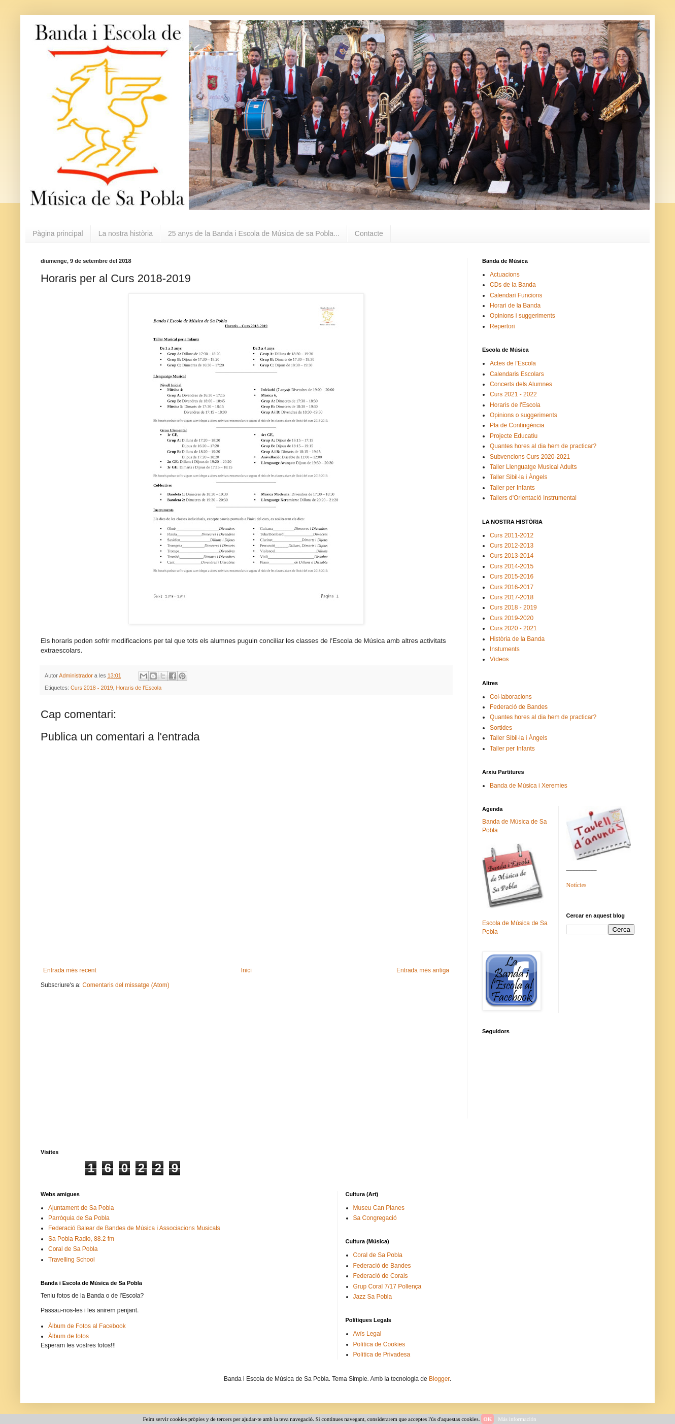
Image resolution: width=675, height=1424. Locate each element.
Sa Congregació (375, 1218)
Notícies (576, 885)
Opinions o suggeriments (523, 415)
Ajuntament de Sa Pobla (81, 1207)
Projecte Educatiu (513, 435)
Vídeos (499, 659)
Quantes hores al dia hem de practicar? (543, 446)
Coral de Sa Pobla (72, 1248)
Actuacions (505, 274)
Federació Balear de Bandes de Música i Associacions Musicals (134, 1228)
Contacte (369, 233)
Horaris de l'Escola (138, 688)
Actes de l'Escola (513, 363)
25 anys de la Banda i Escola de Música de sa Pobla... (254, 233)
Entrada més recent (69, 970)
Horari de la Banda (515, 305)
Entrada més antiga (422, 970)
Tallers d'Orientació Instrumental (533, 497)
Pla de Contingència (517, 425)
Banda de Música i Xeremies (528, 785)
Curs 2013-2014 (511, 555)
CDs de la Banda (513, 284)
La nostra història (125, 233)
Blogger (439, 1378)
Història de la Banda (517, 638)
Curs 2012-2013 (511, 545)
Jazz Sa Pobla (372, 1296)
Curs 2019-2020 (511, 618)
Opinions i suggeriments (522, 315)
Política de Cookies (379, 1344)
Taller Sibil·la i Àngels (518, 477)
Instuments (505, 649)
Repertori (502, 326)
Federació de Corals (380, 1275)
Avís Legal (367, 1333)
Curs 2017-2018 (511, 597)
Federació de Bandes (519, 706)
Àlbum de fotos (68, 1336)
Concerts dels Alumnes (521, 384)
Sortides (501, 727)
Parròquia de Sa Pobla (79, 1218)
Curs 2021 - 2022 (513, 394)
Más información (517, 1419)
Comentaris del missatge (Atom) (125, 985)
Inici (246, 970)
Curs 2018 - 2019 (92, 688)
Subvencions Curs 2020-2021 (530, 456)
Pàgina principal (57, 233)
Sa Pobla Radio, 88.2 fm (81, 1238)
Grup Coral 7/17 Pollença (387, 1286)
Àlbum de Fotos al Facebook (87, 1326)
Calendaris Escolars (517, 374)
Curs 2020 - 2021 (513, 628)
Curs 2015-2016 (511, 576)
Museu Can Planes (378, 1207)
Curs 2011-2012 (511, 535)
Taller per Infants (512, 487)
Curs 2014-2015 (511, 566)
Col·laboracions (511, 696)
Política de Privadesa (382, 1354)
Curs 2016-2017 (511, 587)
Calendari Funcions (516, 295)
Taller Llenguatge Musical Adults (533, 466)
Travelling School (71, 1259)
